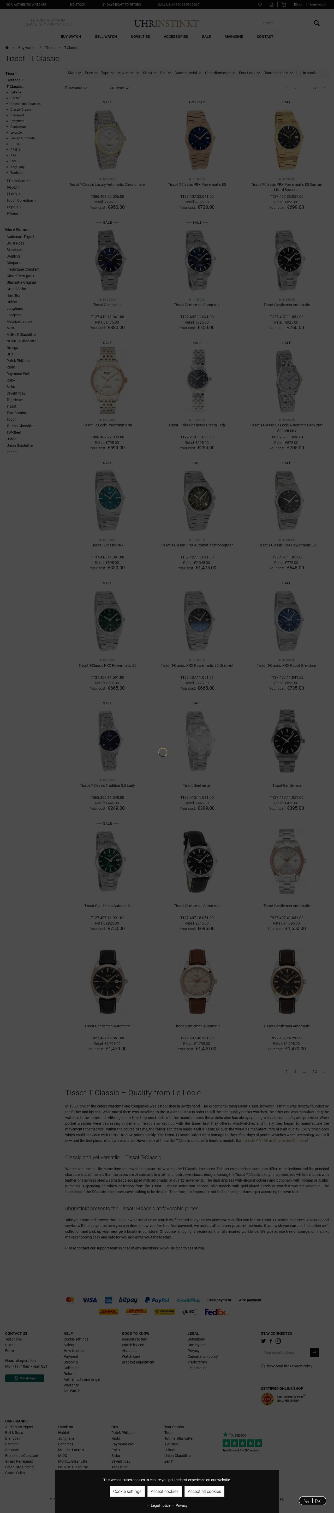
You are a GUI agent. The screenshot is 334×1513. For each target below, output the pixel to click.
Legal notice (158, 1505)
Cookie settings (127, 1491)
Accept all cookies (204, 1491)
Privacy (179, 1505)
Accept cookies (164, 1491)
